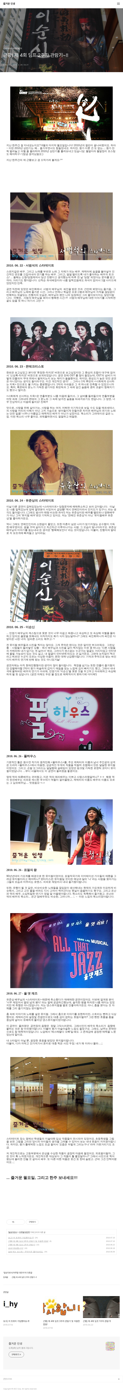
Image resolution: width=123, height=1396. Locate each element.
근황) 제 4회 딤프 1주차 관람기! (21, 1245)
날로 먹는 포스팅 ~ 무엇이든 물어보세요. (25, 1252)
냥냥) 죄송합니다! (15, 1248)
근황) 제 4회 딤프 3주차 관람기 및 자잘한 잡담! (28, 1241)
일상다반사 (12, 1232)
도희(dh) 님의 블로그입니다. (21, 1348)
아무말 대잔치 (24, 1232)
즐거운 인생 (9, 3)
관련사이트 (7, 1379)
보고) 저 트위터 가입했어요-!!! (21, 1238)
